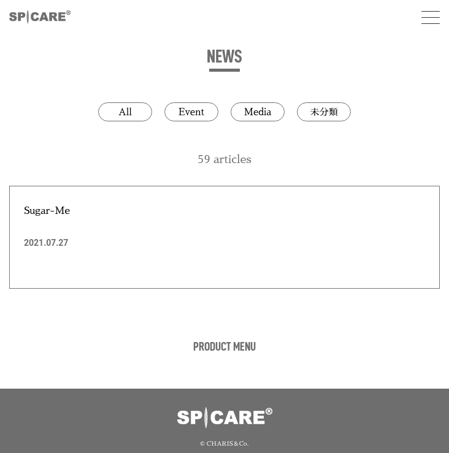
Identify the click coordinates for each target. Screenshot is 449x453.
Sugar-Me (47, 211)
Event (191, 111)
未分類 (323, 111)
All (125, 111)
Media (257, 111)
